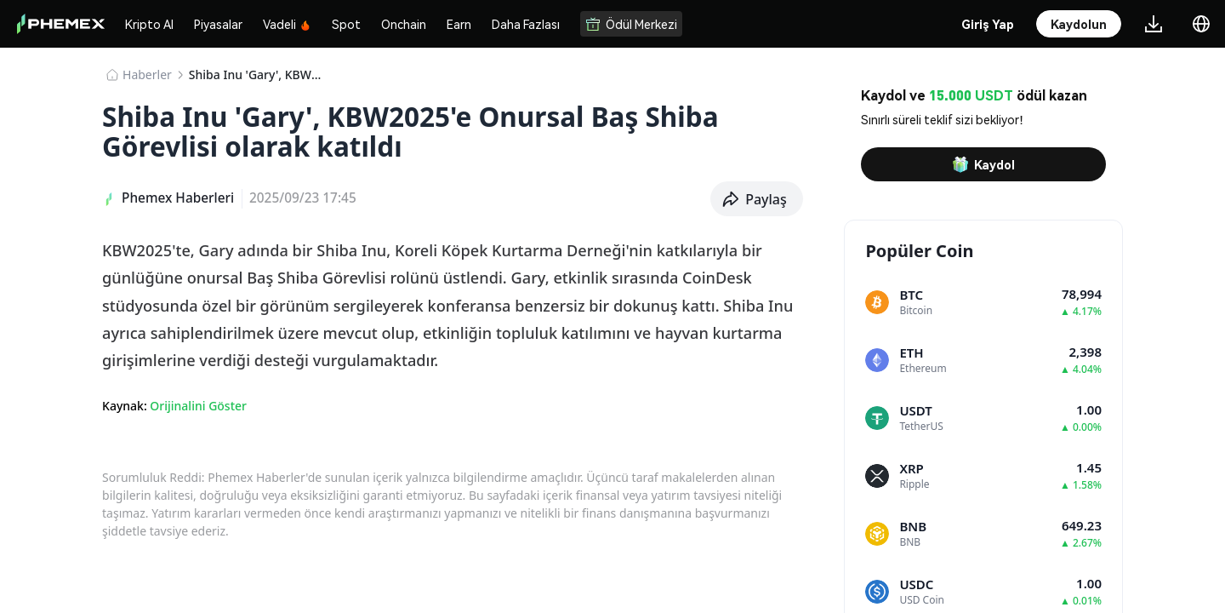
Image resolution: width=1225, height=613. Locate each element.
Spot (346, 24)
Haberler (147, 74)
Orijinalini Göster (198, 406)
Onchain (403, 24)
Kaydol (983, 164)
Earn (459, 24)
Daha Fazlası (526, 24)
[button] (756, 199)
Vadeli (287, 24)
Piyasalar (218, 24)
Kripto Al (149, 24)
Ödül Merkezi (631, 24)
